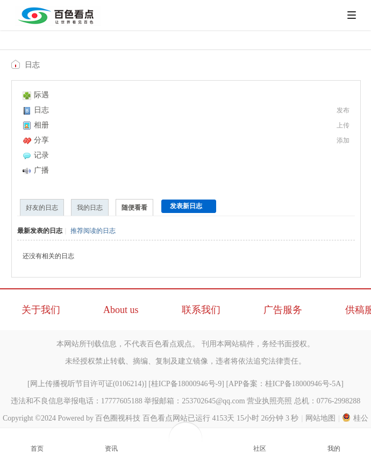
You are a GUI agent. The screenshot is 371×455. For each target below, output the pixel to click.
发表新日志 (186, 206)
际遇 (36, 95)
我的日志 (90, 207)
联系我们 (201, 309)
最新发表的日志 (39, 230)
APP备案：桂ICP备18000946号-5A (285, 384)
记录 (36, 155)
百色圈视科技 (117, 418)
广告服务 (282, 309)
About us (121, 309)
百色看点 (16, 64)
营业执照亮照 (269, 401)
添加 (343, 140)
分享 (36, 140)
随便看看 (134, 207)
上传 (343, 125)
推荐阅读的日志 (93, 230)
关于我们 (41, 309)
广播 (36, 170)
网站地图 (320, 418)
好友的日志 (42, 207)
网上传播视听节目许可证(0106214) (87, 384)
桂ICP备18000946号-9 (186, 384)
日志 (32, 65)
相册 (36, 125)
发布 (343, 110)
